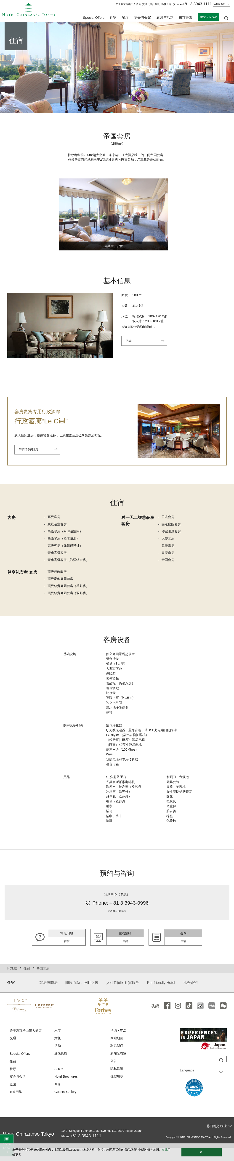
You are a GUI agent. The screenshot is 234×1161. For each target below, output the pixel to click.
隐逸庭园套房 (172, 525)
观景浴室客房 (58, 525)
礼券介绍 (190, 995)
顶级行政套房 (58, 574)
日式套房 (168, 518)
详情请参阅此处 (30, 450)
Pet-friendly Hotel (161, 995)
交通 (144, 4)
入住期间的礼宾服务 (122, 995)
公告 (113, 1075)
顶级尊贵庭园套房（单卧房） (70, 589)
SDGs (59, 1083)
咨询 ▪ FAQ (118, 1043)
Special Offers (93, 18)
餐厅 (13, 1083)
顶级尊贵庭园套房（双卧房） (70, 596)
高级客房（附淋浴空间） (66, 532)
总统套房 (168, 547)
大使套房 (168, 540)
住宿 (27, 981)
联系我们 (117, 1059)
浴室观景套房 (172, 532)
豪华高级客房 (58, 555)
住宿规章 (117, 1091)
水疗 (151, 4)
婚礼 (157, 4)
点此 (165, 1149)
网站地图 (117, 1051)
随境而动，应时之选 (81, 995)
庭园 (13, 1099)
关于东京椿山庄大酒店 (128, 4)
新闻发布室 (119, 1067)
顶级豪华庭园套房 (61, 582)
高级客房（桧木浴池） (65, 540)
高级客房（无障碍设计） (66, 547)
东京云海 (185, 18)
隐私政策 (117, 1083)
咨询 (129, 343)
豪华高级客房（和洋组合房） (70, 562)
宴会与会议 (142, 18)
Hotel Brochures (66, 1091)
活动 (57, 1059)
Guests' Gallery (66, 1107)
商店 (57, 1099)
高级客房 (54, 518)
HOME (12, 981)
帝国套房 (168, 562)
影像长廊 (166, 4)
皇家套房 (168, 555)
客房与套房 (48, 995)
